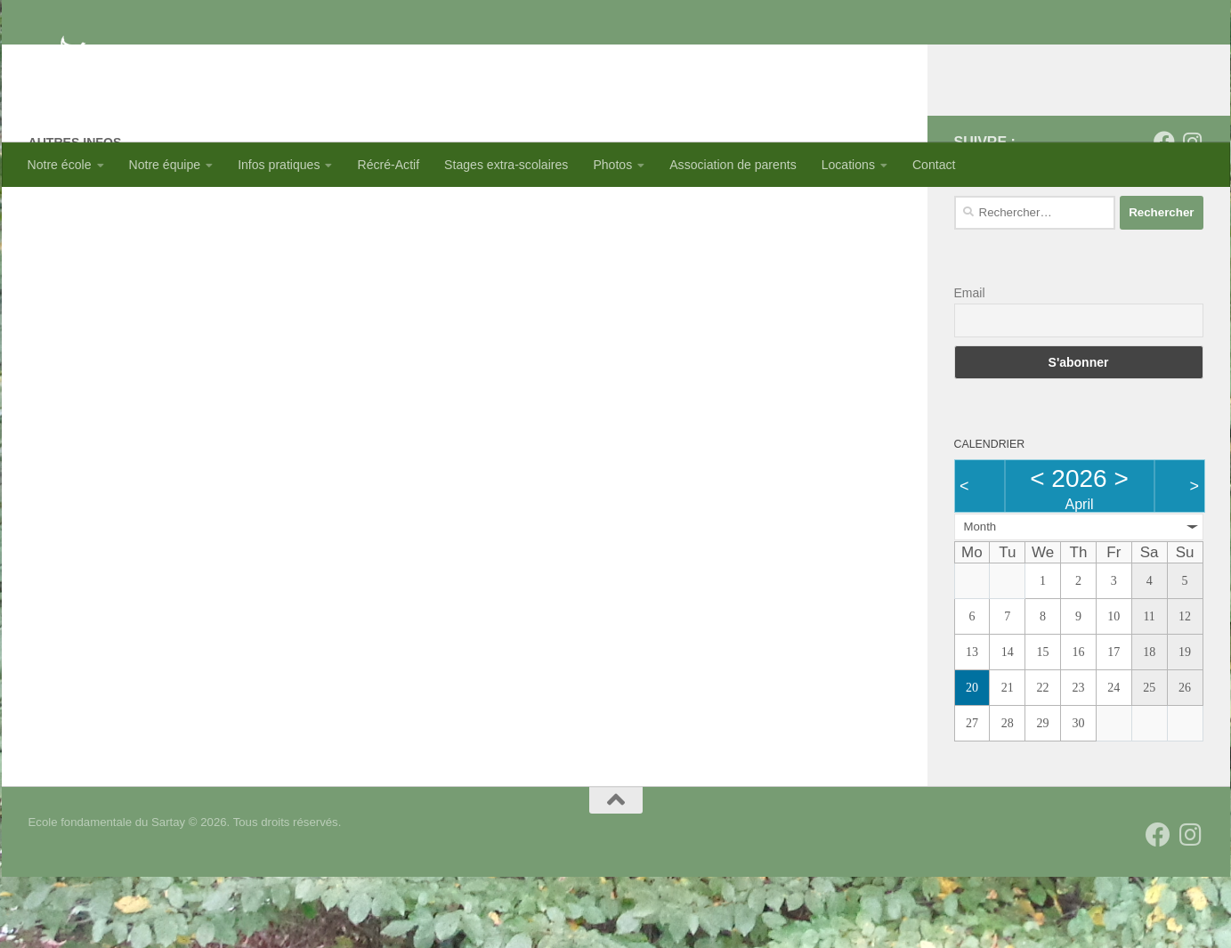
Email (969, 364)
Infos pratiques (279, 165)
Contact (934, 165)
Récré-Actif (388, 165)
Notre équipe (165, 165)
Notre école (60, 165)
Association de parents (732, 165)
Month (980, 597)
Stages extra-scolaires (506, 165)
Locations (848, 165)
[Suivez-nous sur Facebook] (1164, 212)
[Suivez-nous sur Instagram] (1192, 212)
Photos (612, 165)
